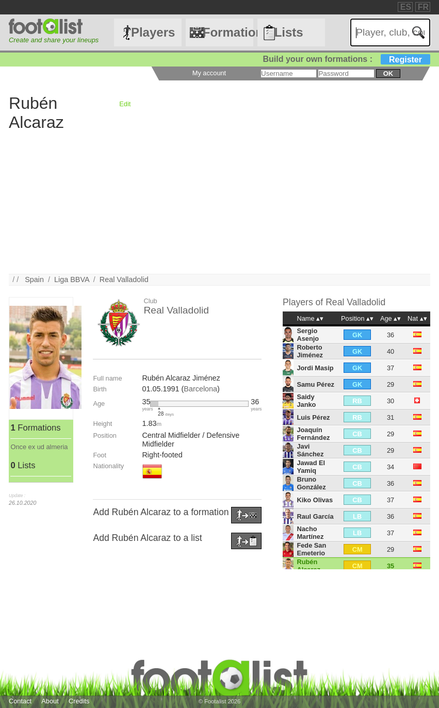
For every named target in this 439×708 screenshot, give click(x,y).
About (49, 701)
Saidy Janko (306, 400)
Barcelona (200, 389)
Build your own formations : (346, 59)
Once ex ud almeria (39, 447)
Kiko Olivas (315, 500)
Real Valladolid (124, 279)
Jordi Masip (315, 368)
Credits (79, 701)
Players (153, 32)
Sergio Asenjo (308, 334)
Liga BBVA (71, 279)
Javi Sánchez (310, 450)
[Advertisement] (219, 201)
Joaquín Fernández (313, 433)
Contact (20, 701)
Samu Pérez (315, 384)
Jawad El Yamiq (311, 466)
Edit (125, 104)
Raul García (315, 516)
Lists (288, 32)
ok (388, 73)
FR (423, 7)
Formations (228, 32)
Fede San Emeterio (311, 549)
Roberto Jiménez (310, 351)
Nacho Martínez (310, 532)
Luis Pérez (313, 417)
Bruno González (311, 483)
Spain (34, 279)
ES (405, 7)
